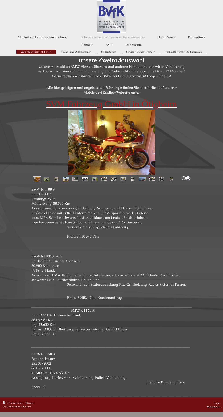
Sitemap (29, 402)
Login (217, 402)
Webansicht (213, 406)
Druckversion (13, 402)
